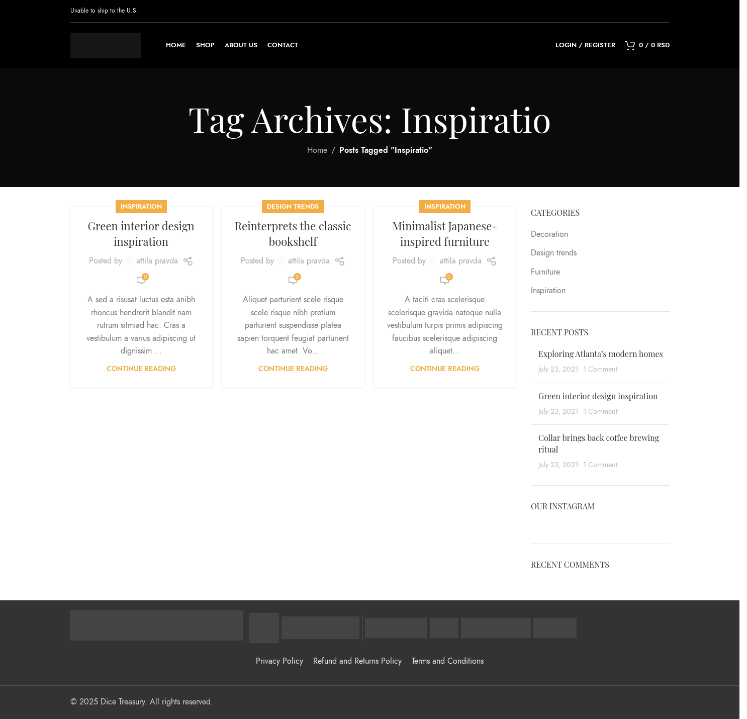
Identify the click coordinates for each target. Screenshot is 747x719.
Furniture (545, 272)
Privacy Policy (279, 661)
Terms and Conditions (448, 661)
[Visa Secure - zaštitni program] (264, 628)
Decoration (549, 234)
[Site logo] (105, 44)
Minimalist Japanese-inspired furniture (445, 233)
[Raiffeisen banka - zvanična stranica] (156, 625)
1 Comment (600, 369)
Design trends (293, 206)
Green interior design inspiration (140, 233)
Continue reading (141, 369)
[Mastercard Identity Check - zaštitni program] (320, 628)
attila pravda (157, 260)
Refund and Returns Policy (357, 661)
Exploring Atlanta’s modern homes (600, 353)
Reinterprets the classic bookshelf (293, 233)
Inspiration (141, 206)
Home (317, 150)
